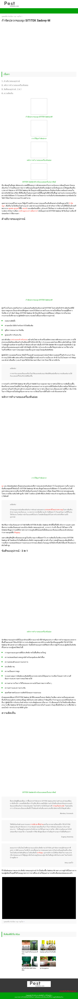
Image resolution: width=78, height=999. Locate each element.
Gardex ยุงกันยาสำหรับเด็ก (48, 952)
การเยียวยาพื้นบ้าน (36, 824)
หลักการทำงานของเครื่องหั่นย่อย (15, 85)
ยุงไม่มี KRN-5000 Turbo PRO (29, 969)
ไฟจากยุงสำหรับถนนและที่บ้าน (30, 953)
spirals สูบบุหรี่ (13, 208)
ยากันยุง (40, 853)
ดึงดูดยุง (17, 532)
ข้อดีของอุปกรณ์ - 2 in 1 (11, 89)
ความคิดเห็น (7, 93)
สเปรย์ (25, 208)
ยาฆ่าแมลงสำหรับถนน (18, 340)
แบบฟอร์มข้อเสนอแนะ (68, 991)
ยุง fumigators (44, 968)
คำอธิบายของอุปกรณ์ (11, 81)
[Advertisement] (39, 38)
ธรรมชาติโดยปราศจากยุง (54, 510)
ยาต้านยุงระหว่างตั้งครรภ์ (28, 211)
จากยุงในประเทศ (58, 806)
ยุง (2, 486)
